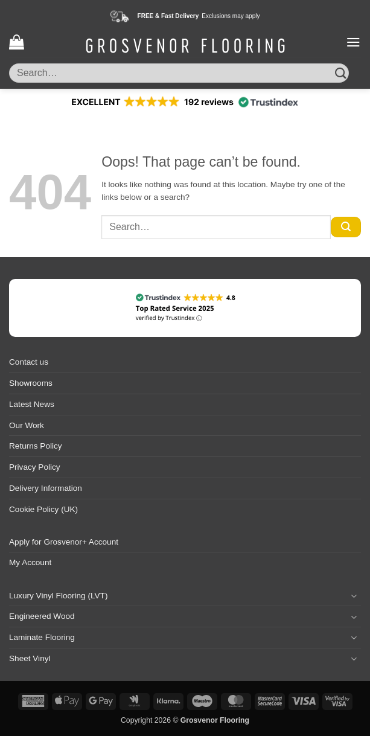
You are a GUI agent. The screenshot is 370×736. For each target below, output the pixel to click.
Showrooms (31, 383)
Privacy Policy (34, 467)
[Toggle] (353, 595)
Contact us (28, 361)
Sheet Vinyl (30, 658)
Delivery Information (45, 488)
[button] (16, 42)
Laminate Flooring (42, 637)
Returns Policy (35, 445)
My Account (30, 562)
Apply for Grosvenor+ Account (63, 541)
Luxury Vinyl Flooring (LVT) (58, 595)
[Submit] (341, 73)
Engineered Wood (42, 616)
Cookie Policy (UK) (43, 509)
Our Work (26, 425)
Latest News (31, 404)
